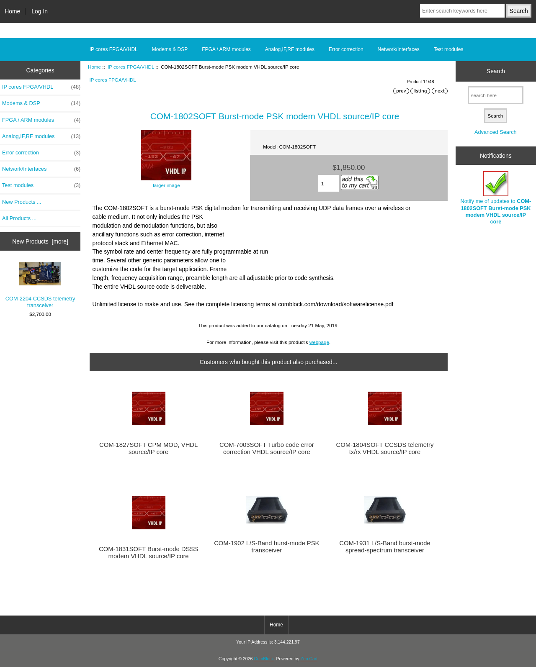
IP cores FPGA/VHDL (131, 66)
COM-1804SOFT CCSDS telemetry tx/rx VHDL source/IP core (385, 448)
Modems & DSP (170, 49)
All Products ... (19, 218)
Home (12, 11)
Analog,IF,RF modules (289, 49)
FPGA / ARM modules (226, 49)
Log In (39, 11)
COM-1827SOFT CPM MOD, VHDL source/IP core (148, 448)
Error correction (346, 49)
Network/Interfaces (399, 49)
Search (496, 71)
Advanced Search (495, 132)
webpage (319, 342)
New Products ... (21, 202)
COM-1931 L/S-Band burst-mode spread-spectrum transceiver (384, 546)
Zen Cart (309, 659)
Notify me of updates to (496, 198)
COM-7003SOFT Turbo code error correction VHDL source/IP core (266, 448)
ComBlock (264, 659)
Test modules (449, 49)
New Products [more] (40, 241)
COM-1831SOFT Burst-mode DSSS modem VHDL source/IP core (148, 552)
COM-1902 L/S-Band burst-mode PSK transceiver (266, 546)
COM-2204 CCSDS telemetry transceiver (40, 285)
